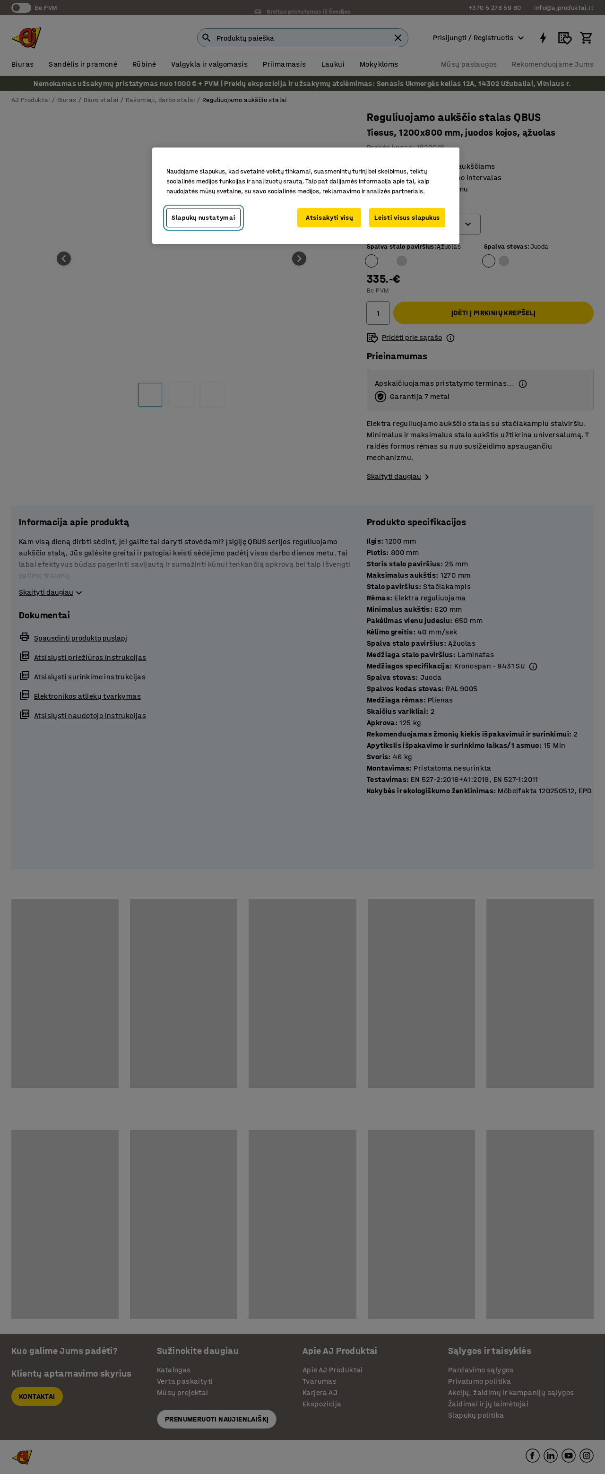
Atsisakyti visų (329, 218)
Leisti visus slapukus (407, 218)
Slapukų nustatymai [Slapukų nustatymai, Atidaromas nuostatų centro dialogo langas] (203, 218)
